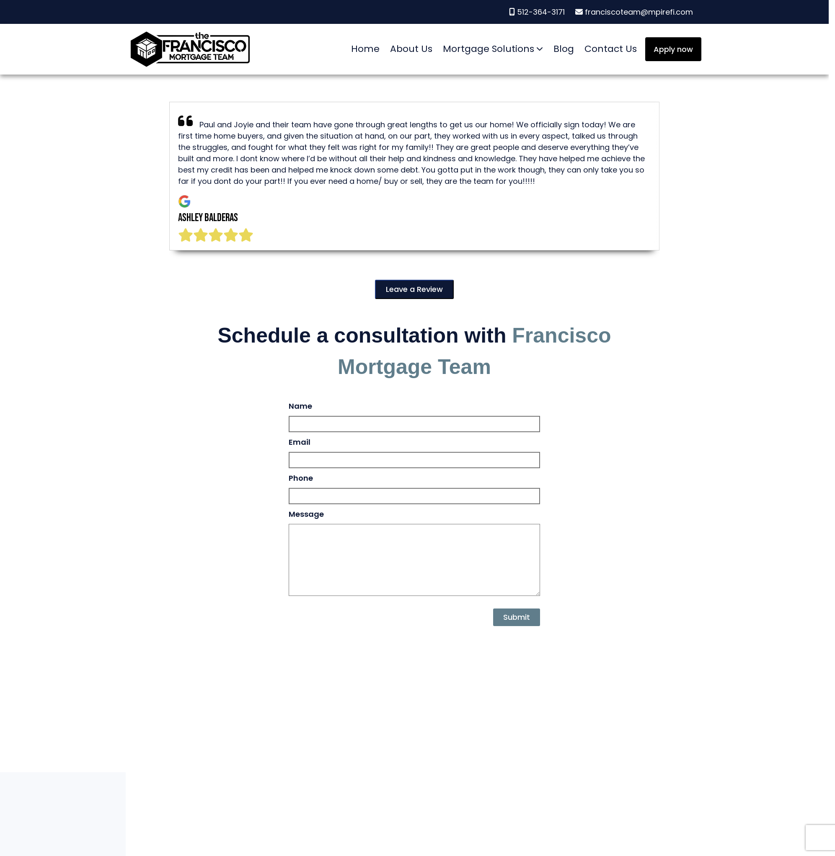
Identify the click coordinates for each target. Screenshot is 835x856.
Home (365, 48)
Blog (563, 48)
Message (306, 514)
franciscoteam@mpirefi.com (634, 12)
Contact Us (610, 48)
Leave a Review (414, 289)
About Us (411, 48)
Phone (301, 478)
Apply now (673, 49)
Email (299, 442)
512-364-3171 (538, 12)
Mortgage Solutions (488, 48)
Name (300, 406)
